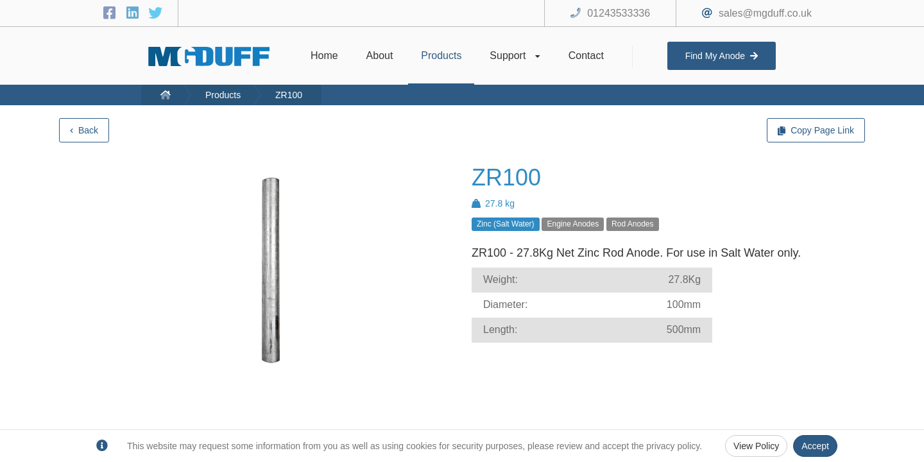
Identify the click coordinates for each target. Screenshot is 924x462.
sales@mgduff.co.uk (765, 13)
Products (223, 95)
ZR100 (288, 95)
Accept (815, 446)
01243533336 (618, 13)
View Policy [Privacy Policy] (756, 446)
